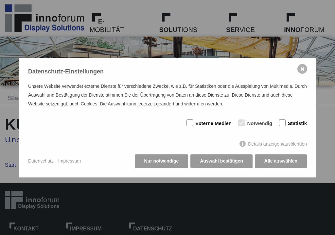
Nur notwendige (161, 161)
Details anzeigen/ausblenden (277, 144)
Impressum (69, 161)
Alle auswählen (280, 161)
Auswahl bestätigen (221, 161)
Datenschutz (41, 161)
